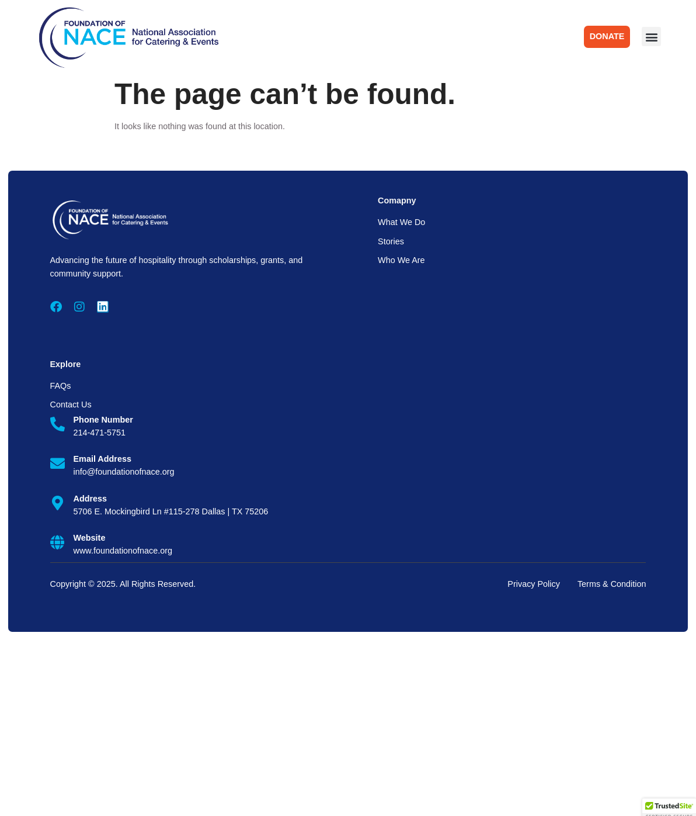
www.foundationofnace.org (123, 550)
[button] (651, 36)
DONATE (607, 36)
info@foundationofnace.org (124, 471)
